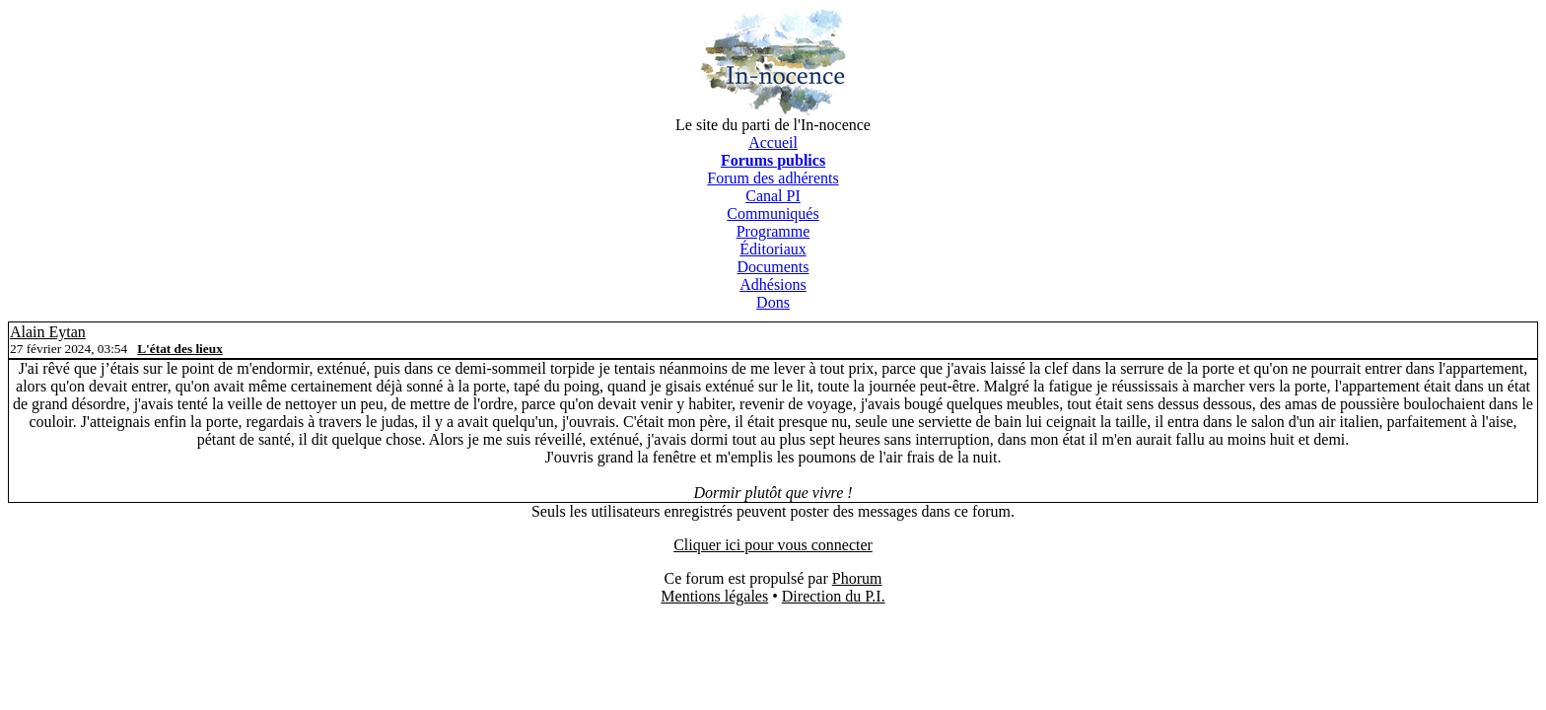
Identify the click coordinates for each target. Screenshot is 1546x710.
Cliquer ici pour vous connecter (773, 544)
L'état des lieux (180, 348)
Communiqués (772, 213)
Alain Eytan (48, 331)
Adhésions (773, 284)
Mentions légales (714, 596)
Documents (773, 266)
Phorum (857, 578)
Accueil (773, 142)
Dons (773, 302)
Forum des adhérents (772, 178)
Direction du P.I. (833, 596)
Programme (773, 231)
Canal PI (773, 195)
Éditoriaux (773, 249)
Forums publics (773, 160)
